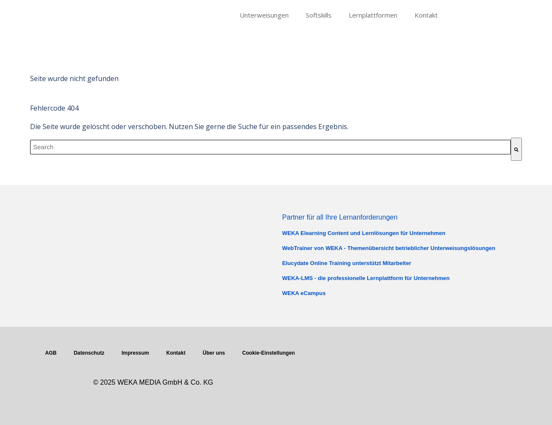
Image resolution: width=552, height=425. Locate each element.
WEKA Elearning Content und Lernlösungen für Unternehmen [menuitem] (363, 233)
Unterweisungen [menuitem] (264, 15)
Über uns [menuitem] (214, 353)
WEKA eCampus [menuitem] (304, 293)
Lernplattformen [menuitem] (373, 15)
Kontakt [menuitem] (426, 15)
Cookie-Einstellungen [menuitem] (268, 353)
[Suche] (516, 149)
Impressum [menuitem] (135, 353)
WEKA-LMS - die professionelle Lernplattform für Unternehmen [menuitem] (366, 278)
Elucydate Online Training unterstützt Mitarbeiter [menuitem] (347, 263)
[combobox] (270, 147)
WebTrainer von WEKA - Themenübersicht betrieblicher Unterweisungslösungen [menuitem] (388, 248)
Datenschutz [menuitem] (89, 353)
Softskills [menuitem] (319, 15)
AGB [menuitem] (51, 353)
